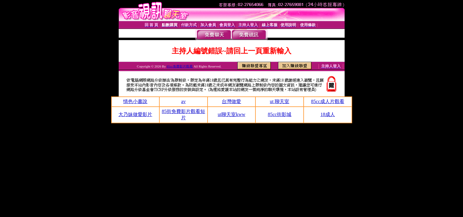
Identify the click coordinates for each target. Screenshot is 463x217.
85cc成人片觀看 (327, 101)
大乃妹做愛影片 (135, 114)
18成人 (328, 114)
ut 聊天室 (279, 101)
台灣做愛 (231, 101)
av (183, 101)
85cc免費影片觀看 (180, 66)
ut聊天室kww (232, 114)
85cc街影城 (279, 114)
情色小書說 (135, 101)
